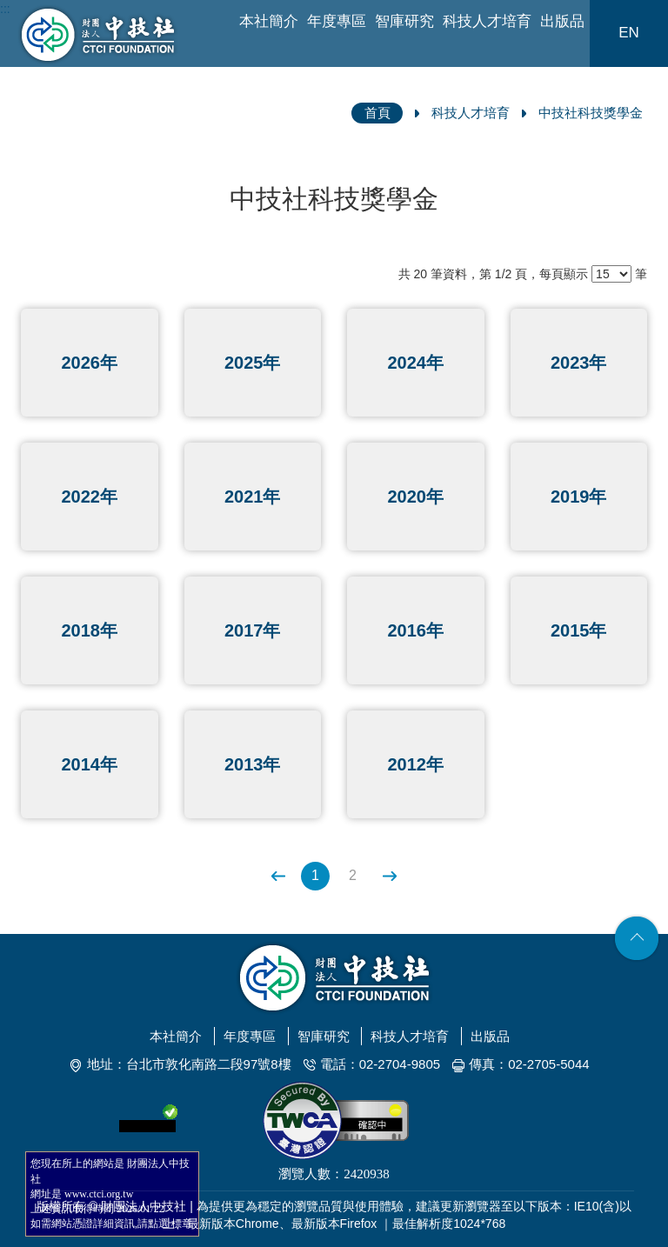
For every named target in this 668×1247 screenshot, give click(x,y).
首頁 (377, 112)
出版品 (562, 21)
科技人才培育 (487, 21)
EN (628, 32)
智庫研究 (404, 21)
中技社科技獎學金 (590, 112)
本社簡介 (268, 21)
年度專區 (336, 21)
